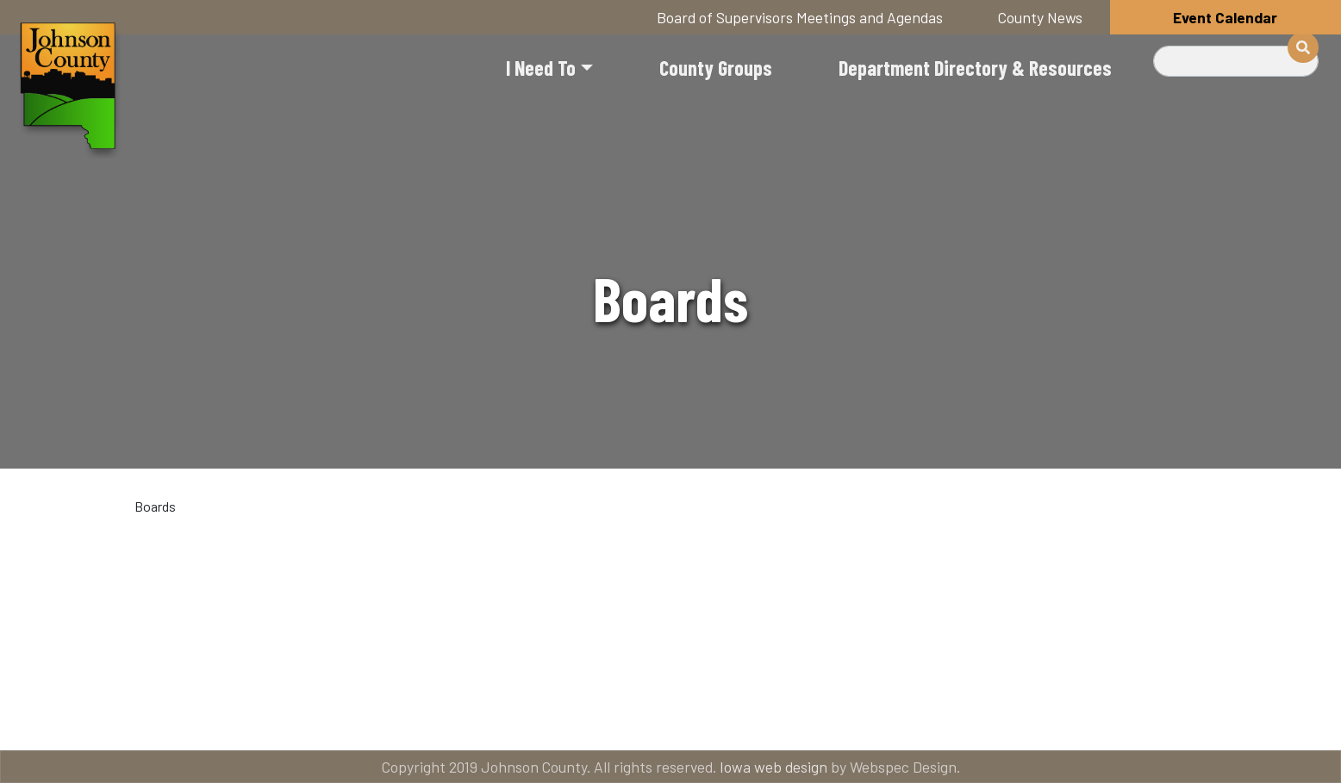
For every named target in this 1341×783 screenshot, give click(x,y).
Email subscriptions (881, 715)
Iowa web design (773, 766)
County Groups (715, 67)
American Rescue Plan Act (1136, 715)
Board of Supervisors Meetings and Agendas (800, 17)
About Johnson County (475, 715)
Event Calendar (1225, 17)
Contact (683, 715)
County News (1040, 17)
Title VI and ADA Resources (208, 715)
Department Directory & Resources (975, 67)
